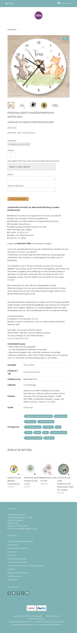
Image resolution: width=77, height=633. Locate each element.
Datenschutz (13, 545)
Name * (10, 174)
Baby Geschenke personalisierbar (39, 416)
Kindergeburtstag (33, 427)
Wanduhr (49, 438)
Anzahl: (10, 150)
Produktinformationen (17, 562)
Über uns (11, 555)
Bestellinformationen (16, 558)
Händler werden (14, 576)
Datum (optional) (15, 185)
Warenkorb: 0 (64, 3)
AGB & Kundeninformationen (20, 541)
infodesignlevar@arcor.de (25, 528)
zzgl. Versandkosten (26, 132)
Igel (46, 433)
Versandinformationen (17, 548)
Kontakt (11, 569)
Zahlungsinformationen (18, 572)
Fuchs (29, 433)
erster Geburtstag (46, 422)
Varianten (11, 140)
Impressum (12, 551)
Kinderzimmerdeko (34, 438)
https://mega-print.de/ (17, 338)
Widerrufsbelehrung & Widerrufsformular (26, 565)
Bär (58, 427)
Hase (38, 433)
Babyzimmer (61, 416)
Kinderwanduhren (32, 372)
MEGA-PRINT (29, 365)
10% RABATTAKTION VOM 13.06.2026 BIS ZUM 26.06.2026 (33, 161)
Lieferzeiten (12, 579)
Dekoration (31, 422)
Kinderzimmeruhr (59, 433)
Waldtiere (48, 427)
